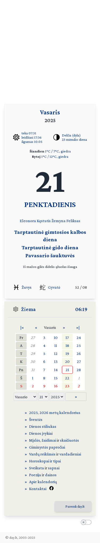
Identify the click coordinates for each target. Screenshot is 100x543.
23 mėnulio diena (74, 139)
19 (67, 353)
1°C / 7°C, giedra (58, 151)
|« (22, 327)
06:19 (81, 309)
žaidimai (49, 440)
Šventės (35, 419)
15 (56, 378)
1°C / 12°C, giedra (54, 156)
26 (79, 353)
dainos (51, 474)
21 (67, 369)
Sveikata (36, 468)
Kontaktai (37, 488)
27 (33, 337)
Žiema (28, 309)
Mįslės (34, 440)
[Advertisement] (50, 50)
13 (56, 361)
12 (56, 353)
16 (56, 386)
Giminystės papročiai (47, 447)
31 (32, 369)
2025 (33, 412)
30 (32, 361)
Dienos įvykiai (41, 433)
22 (67, 378)
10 (56, 337)
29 (33, 353)
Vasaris (50, 112)
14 (56, 369)
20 (67, 361)
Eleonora (28, 220)
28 (32, 345)
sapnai (53, 468)
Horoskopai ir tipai (45, 461)
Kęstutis (44, 220)
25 (79, 345)
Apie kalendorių (43, 481)
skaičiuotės (69, 440)
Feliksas (73, 220)
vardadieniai (70, 454)
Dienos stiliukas (42, 426)
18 (67, 345)
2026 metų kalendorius (59, 412)
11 (55, 345)
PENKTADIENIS (50, 204)
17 (67, 337)
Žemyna (58, 220)
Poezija (35, 474)
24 (79, 337)
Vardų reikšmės (42, 454)
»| (78, 327)
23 (67, 386)
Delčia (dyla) (71, 135)
